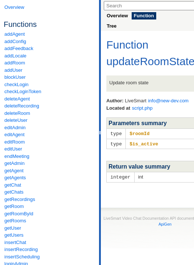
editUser (13, 149)
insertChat (15, 242)
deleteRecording (21, 106)
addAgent (14, 34)
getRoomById (18, 213)
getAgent (13, 170)
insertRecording (21, 249)
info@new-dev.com (168, 100)
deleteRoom (17, 113)
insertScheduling (22, 256)
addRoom (14, 63)
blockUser (15, 77)
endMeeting (16, 156)
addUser (13, 70)
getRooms (15, 220)
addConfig (15, 41)
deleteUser (16, 120)
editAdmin (15, 127)
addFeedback (18, 48)
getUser (12, 228)
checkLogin (16, 84)
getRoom (14, 206)
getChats (13, 192)
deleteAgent (17, 99)
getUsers (13, 235)
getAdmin (14, 163)
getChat (12, 185)
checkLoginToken (22, 91)
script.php (142, 108)
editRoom (14, 142)
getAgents (15, 177)
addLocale (15, 56)
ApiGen (165, 223)
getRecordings (19, 199)
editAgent (14, 134)
